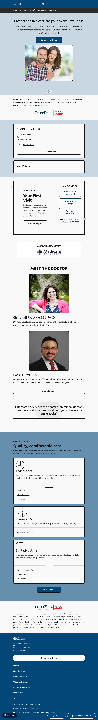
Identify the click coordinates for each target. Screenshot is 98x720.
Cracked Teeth (22, 491)
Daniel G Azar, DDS (25, 375)
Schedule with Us (49, 40)
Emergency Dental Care (25, 570)
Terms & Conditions (31, 712)
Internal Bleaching (23, 495)
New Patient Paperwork (70, 192)
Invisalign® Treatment (25, 532)
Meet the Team (49, 391)
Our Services (19, 671)
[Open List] (49, 486)
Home (16, 665)
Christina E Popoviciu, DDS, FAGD (34, 317)
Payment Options (70, 212)
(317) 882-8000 (28, 145)
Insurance (18, 692)
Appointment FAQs (70, 202)
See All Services (49, 589)
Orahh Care (50, 712)
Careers (43, 712)
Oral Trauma (21, 499)
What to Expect (35, 223)
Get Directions (49, 151)
